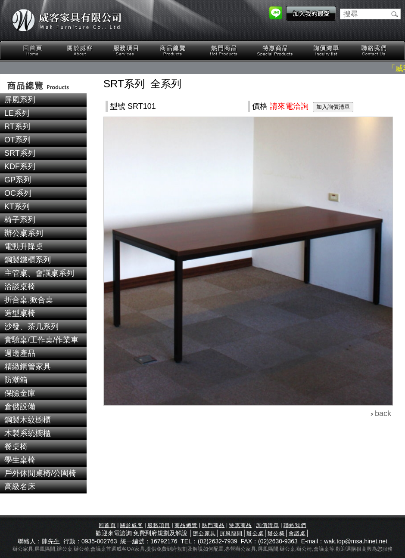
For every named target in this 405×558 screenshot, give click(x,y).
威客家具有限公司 (67, 20)
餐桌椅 (16, 446)
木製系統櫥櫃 (27, 433)
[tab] (43, 100)
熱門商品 (224, 50)
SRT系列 (19, 153)
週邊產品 (19, 353)
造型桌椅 (19, 313)
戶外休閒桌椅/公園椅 (40, 473)
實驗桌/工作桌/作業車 (41, 340)
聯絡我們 (373, 50)
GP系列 (17, 180)
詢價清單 (326, 50)
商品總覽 (173, 50)
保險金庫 (19, 393)
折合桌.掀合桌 (28, 300)
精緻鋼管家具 (27, 366)
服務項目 (126, 50)
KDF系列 (19, 166)
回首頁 (32, 50)
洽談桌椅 (19, 286)
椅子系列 (19, 220)
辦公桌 (255, 533)
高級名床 (19, 486)
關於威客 (79, 50)
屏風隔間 (231, 533)
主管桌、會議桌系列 (39, 273)
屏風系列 (19, 100)
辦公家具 (204, 533)
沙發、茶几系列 (31, 326)
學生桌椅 (19, 460)
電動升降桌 (23, 246)
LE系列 (16, 113)
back (383, 413)
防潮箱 (16, 380)
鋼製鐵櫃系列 (27, 260)
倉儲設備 (19, 406)
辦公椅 (276, 533)
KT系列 (17, 206)
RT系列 (17, 126)
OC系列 (17, 193)
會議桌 (297, 533)
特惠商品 (275, 50)
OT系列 (17, 140)
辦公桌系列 (23, 233)
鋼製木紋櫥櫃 (27, 420)
